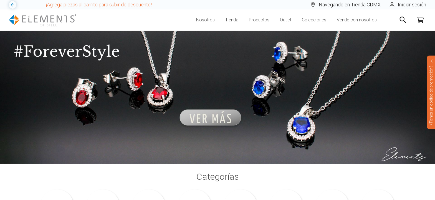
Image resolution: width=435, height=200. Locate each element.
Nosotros (205, 19)
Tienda (231, 19)
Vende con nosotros (357, 19)
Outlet (285, 19)
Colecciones (314, 19)
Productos (259, 19)
